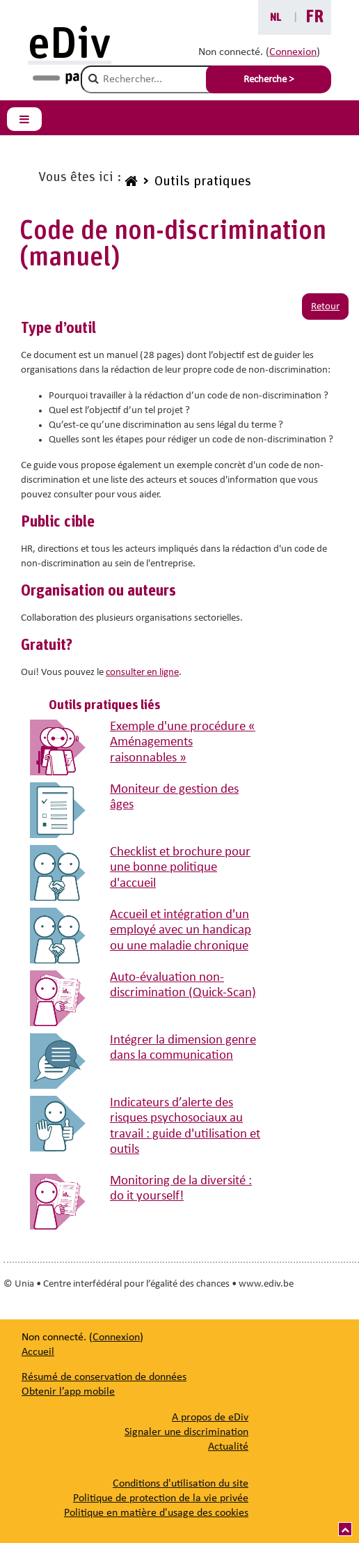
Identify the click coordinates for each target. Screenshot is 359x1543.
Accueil (38, 1352)
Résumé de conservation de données (104, 1377)
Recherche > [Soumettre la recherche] (269, 80)
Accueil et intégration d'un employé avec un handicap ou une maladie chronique (180, 930)
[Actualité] (228, 1446)
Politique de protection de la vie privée (160, 1498)
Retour (325, 307)
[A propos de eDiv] (210, 1417)
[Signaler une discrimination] (186, 1432)
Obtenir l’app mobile (68, 1391)
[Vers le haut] (345, 1529)
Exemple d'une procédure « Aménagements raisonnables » (182, 742)
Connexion (293, 52)
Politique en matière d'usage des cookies (156, 1513)
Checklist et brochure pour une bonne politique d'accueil (180, 868)
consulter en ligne (142, 672)
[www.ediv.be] (129, 183)
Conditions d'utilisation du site (180, 1483)
